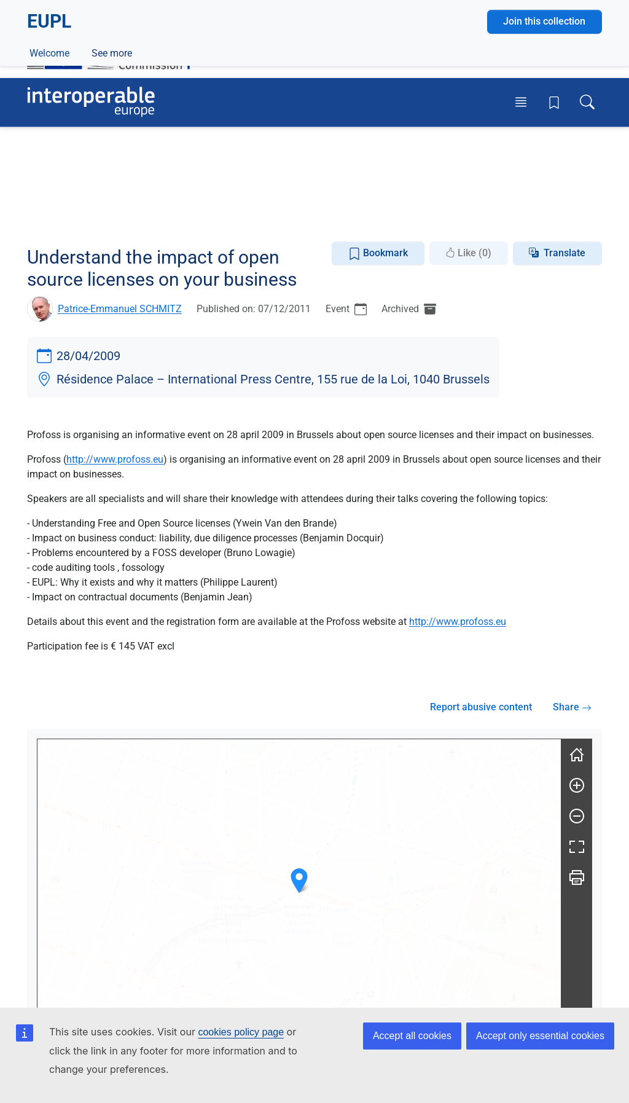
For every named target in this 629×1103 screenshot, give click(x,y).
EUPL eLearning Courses (382, 219)
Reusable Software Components (438, 191)
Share (572, 707)
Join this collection (544, 148)
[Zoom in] (576, 785)
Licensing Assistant (266, 219)
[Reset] (576, 754)
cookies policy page (241, 1032)
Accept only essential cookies (540, 1035)
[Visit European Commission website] (114, 47)
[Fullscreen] (576, 846)
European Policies (105, 191)
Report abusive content (481, 707)
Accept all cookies (412, 1035)
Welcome (49, 219)
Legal (172, 191)
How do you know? (254, 8)
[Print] (576, 877)
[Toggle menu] (521, 102)
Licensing (220, 191)
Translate (564, 253)
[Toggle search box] (587, 102)
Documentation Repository (147, 219)
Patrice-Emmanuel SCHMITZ (120, 309)
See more (477, 219)
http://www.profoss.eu (114, 459)
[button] (299, 880)
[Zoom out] (576, 816)
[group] (299, 892)
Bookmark (378, 253)
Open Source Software (304, 191)
